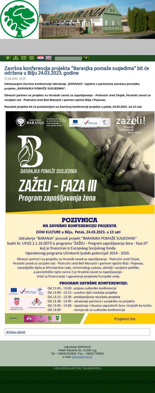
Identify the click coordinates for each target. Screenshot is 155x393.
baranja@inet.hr (82, 356)
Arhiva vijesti (15, 332)
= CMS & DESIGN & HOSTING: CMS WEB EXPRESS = (77, 368)
